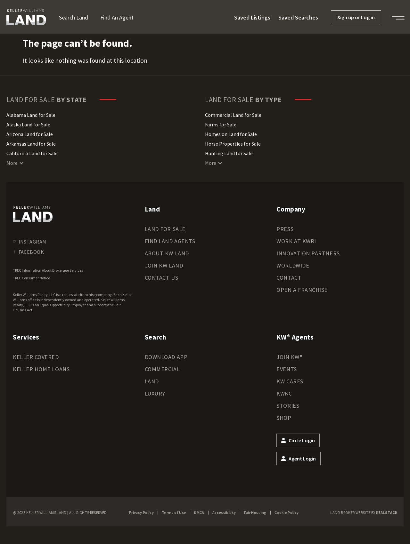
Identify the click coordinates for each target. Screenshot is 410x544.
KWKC (284, 393)
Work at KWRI (296, 241)
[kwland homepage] (33, 214)
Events (286, 369)
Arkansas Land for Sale (31, 143)
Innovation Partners (308, 253)
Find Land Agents (170, 241)
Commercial (162, 369)
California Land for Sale (32, 153)
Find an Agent (117, 17)
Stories (287, 405)
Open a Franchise (302, 289)
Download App (166, 357)
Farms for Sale (220, 124)
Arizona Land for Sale (29, 134)
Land (152, 381)
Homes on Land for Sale (231, 134)
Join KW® (289, 357)
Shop (283, 417)
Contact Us (161, 277)
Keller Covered (36, 357)
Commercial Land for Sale (233, 115)
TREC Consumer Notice (31, 278)
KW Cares (289, 381)
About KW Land (167, 253)
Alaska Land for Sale (28, 124)
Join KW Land (164, 265)
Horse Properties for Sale (233, 143)
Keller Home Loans (41, 369)
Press (284, 229)
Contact (288, 277)
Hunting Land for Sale (229, 153)
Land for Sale (165, 229)
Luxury (155, 393)
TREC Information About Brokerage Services (48, 270)
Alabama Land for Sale (30, 115)
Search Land (73, 17)
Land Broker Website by (363, 512)
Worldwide (292, 265)
